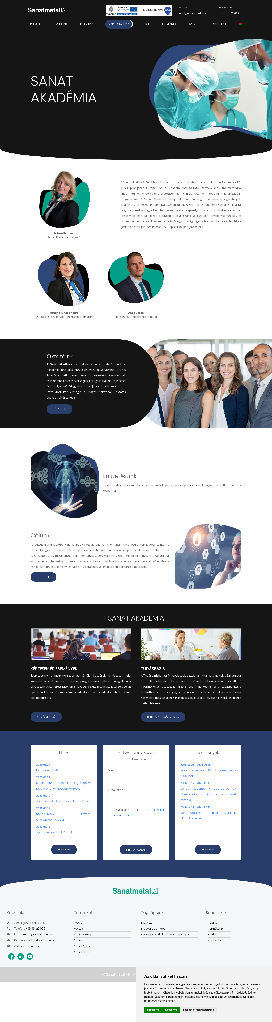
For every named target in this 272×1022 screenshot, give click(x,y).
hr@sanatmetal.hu (45, 940)
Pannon (79, 940)
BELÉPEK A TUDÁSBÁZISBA (163, 717)
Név (110, 770)
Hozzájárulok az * (138, 813)
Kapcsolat (218, 24)
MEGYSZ (146, 923)
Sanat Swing (82, 935)
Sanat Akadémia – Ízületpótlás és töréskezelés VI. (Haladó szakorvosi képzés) (208, 794)
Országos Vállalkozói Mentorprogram (166, 935)
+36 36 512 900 (229, 13)
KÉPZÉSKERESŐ (46, 717)
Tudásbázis (87, 24)
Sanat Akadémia (118, 24)
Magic (78, 923)
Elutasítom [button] (171, 1009)
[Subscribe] (136, 849)
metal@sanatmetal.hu (192, 13)
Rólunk (35, 24)
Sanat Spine (82, 946)
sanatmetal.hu (30, 946)
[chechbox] (109, 810)
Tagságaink (152, 912)
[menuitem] (240, 24)
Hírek (146, 24)
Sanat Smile (82, 952)
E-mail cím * (116, 790)
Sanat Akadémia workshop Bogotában (62, 801)
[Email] (136, 800)
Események (169, 24)
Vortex (78, 929)
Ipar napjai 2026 (47, 770)
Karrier (194, 24)
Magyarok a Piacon (154, 929)
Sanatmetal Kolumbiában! (54, 832)
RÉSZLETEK (59, 409)
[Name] (136, 780)
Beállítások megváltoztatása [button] (198, 1009)
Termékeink (60, 24)
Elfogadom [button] (153, 1009)
